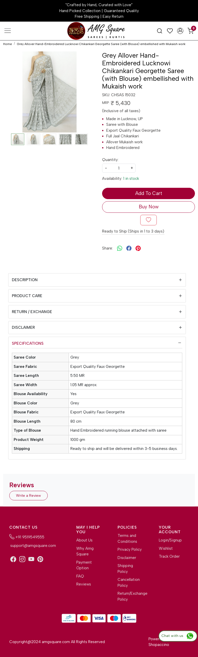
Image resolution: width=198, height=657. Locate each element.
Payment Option (84, 565)
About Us (84, 540)
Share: (107, 248)
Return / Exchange (32, 311)
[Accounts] (180, 31)
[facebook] (129, 248)
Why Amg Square (85, 551)
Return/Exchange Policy (130, 596)
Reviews (83, 584)
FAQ (80, 576)
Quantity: (110, 159)
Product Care (27, 296)
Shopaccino (158, 644)
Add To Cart (148, 193)
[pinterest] (138, 248)
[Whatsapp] (119, 248)
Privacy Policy (130, 549)
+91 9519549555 (26, 537)
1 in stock (131, 178)
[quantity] (119, 168)
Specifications (28, 343)
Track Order (169, 556)
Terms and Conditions (127, 538)
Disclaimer (23, 327)
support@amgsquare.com (32, 545)
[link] (159, 31)
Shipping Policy (125, 568)
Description (25, 280)
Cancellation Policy (129, 582)
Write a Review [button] (28, 495)
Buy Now (149, 207)
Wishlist (166, 548)
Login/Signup (170, 540)
